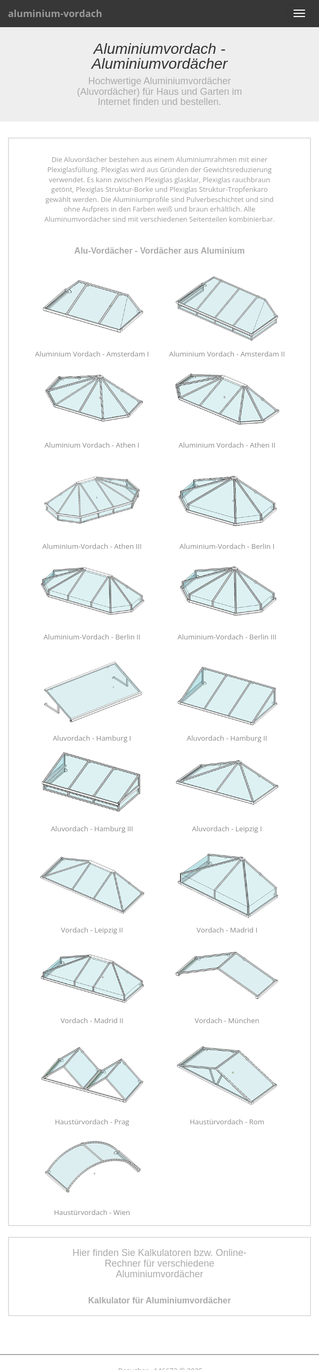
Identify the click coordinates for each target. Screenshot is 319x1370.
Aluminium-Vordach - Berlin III (226, 637)
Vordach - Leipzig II (92, 930)
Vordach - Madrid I (227, 930)
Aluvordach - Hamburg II (227, 738)
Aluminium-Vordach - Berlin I (226, 546)
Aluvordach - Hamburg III (92, 828)
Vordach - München (227, 1020)
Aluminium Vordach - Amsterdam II (227, 354)
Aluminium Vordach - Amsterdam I (92, 354)
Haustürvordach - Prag (92, 1121)
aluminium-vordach (55, 13)
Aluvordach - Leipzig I (227, 828)
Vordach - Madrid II (92, 1020)
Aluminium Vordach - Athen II (226, 445)
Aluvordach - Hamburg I (92, 738)
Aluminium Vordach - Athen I (92, 445)
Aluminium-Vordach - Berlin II (92, 637)
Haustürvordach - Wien (92, 1212)
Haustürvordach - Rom (227, 1121)
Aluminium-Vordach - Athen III (92, 546)
